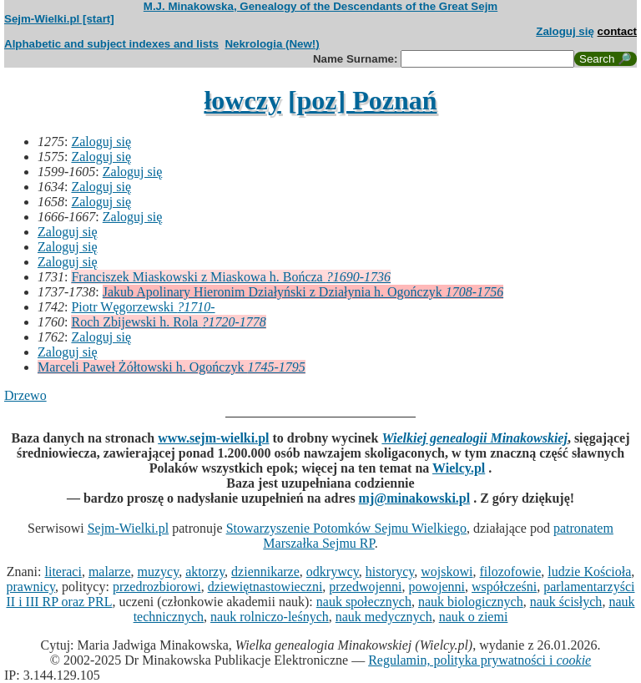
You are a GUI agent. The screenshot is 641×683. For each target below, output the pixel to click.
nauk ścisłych (566, 601)
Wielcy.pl (458, 468)
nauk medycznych (384, 617)
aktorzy (205, 571)
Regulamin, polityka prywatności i (479, 660)
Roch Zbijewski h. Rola (168, 322)
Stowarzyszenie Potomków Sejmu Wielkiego (346, 528)
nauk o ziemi (473, 617)
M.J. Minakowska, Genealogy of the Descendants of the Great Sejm (320, 6)
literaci (63, 571)
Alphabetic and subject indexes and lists (111, 44)
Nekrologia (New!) (272, 44)
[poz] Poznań (362, 100)
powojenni (436, 586)
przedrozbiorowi (157, 586)
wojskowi (446, 571)
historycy (390, 571)
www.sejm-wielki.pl (213, 438)
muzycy (158, 571)
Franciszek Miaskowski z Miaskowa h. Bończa (231, 277)
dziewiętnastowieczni (265, 586)
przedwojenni (365, 586)
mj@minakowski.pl (415, 498)
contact (617, 31)
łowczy (242, 100)
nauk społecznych (363, 601)
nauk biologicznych (470, 601)
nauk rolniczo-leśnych (269, 617)
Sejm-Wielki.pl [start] (59, 19)
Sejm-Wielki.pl (128, 528)
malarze (109, 571)
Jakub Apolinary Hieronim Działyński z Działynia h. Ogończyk (303, 292)
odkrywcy (332, 571)
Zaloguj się (565, 31)
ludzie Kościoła (589, 571)
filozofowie (511, 571)
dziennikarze (265, 571)
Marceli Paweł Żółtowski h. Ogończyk (171, 367)
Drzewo (25, 395)
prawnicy (31, 586)
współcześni (504, 586)
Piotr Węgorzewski (143, 307)
